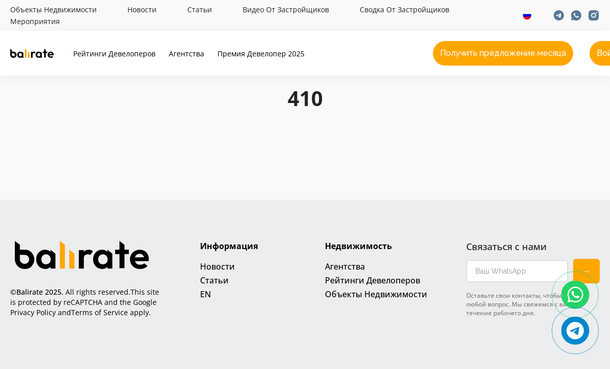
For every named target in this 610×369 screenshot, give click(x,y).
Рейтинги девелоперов (114, 53)
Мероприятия (35, 21)
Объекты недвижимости (53, 9)
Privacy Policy (33, 312)
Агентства (186, 53)
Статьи (199, 9)
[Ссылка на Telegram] (559, 15)
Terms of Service (99, 312)
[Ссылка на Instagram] (593, 15)
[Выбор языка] (527, 15)
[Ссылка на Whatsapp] (576, 15)
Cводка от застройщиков (404, 9)
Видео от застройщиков (286, 9)
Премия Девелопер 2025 (260, 53)
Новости (142, 9)
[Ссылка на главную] (32, 53)
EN (205, 294)
